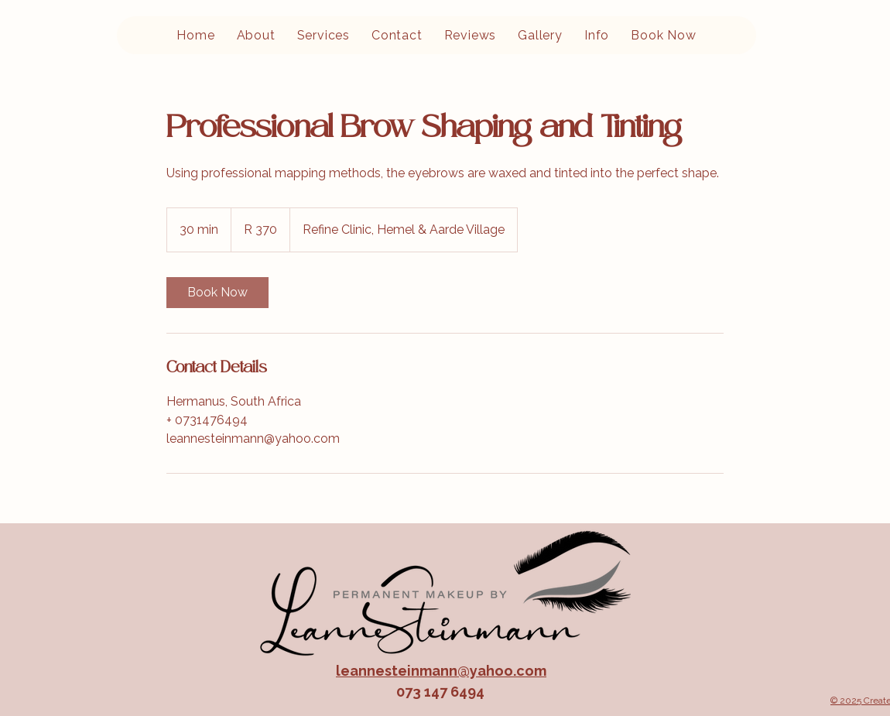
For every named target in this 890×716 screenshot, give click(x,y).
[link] (217, 292)
